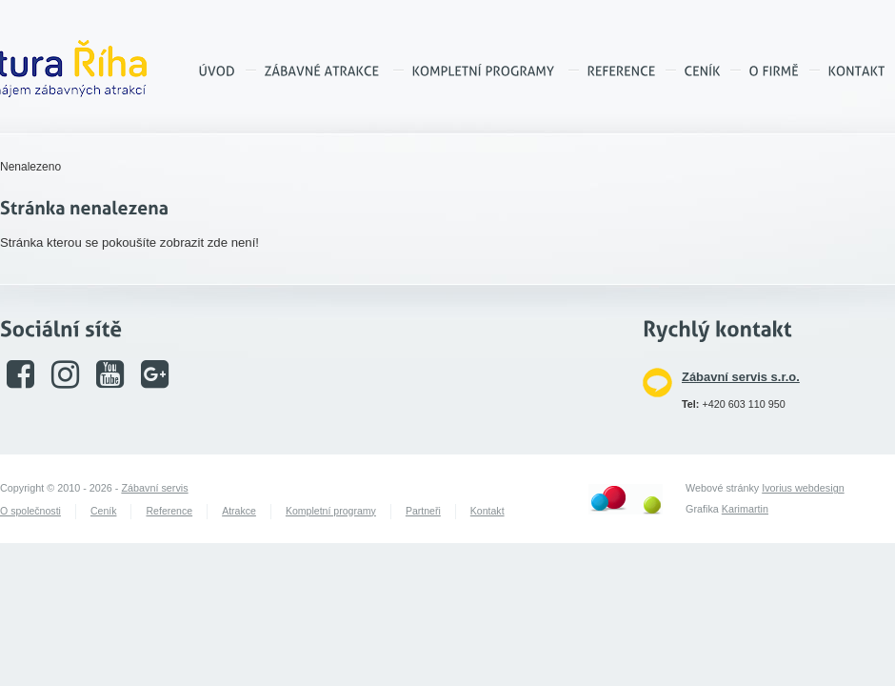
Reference (169, 510)
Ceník (103, 510)
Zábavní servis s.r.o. (741, 377)
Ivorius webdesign (803, 488)
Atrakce (239, 510)
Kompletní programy (331, 510)
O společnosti (30, 510)
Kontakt (487, 510)
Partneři (423, 510)
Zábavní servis (154, 488)
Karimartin (745, 508)
